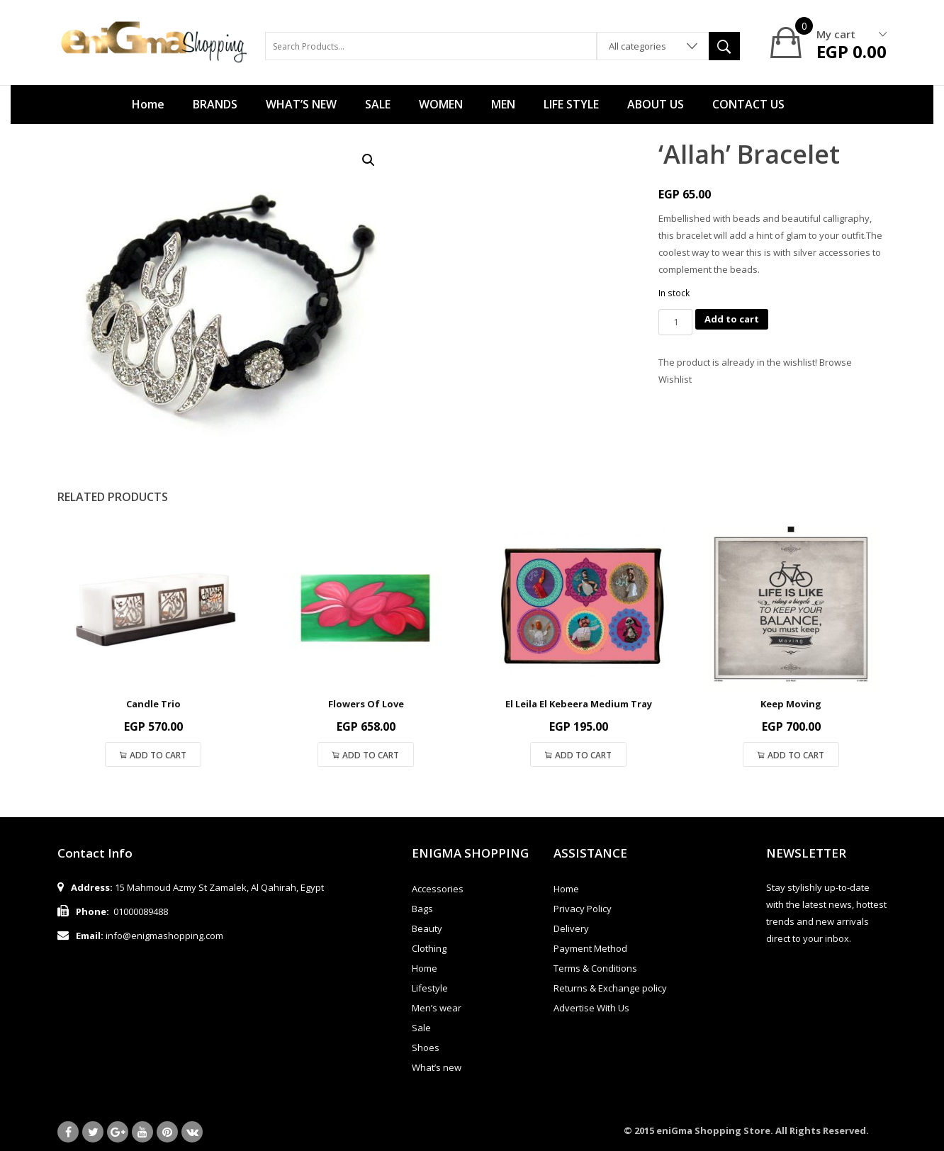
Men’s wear (436, 1007)
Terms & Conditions (595, 968)
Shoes (425, 1047)
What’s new (436, 1067)
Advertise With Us (591, 1007)
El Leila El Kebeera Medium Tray (578, 703)
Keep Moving (790, 703)
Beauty (427, 928)
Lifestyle (430, 988)
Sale (421, 1027)
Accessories (437, 888)
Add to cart (731, 319)
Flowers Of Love (366, 703)
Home (424, 968)
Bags (422, 908)
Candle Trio (153, 703)
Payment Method (590, 948)
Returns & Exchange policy (610, 988)
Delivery (571, 928)
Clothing (429, 948)
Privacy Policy (583, 908)
